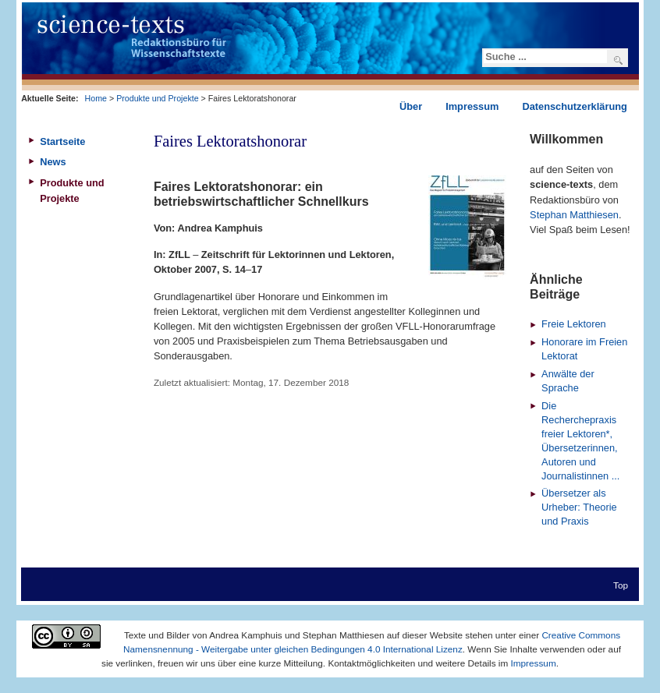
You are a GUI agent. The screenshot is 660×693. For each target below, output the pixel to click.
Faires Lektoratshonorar (230, 141)
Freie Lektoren (573, 324)
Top (620, 585)
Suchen (618, 60)
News (53, 162)
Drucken (497, 160)
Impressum (533, 663)
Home (96, 98)
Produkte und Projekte (157, 98)
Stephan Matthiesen (574, 215)
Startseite (62, 141)
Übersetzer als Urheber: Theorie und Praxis (579, 507)
